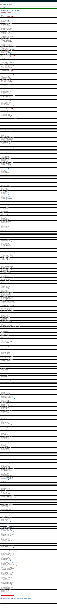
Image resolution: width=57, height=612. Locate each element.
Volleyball (15, 598)
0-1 (8, 20)
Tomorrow (7, 4)
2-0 (11, 142)
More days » (10, 4)
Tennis (6, 598)
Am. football (21, 598)
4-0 (13, 533)
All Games (1, 5)
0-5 (11, 530)
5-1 (14, 527)
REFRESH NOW (2, 7)
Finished (7, 5)
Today (1, 4)
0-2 (9, 357)
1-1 (7, 39)
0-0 (10, 56)
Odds (9, 5)
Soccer (1, 598)
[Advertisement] (28, 608)
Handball (12, 598)
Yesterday (4, 4)
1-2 (14, 55)
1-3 (11, 285)
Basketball (9, 598)
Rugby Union (25, 598)
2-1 (12, 81)
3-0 (6, 19)
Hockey (4, 598)
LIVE (4, 5)
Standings (10, 17)
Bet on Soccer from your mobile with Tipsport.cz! (7, 16)
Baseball (18, 598)
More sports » (29, 598)
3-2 (10, 529)
